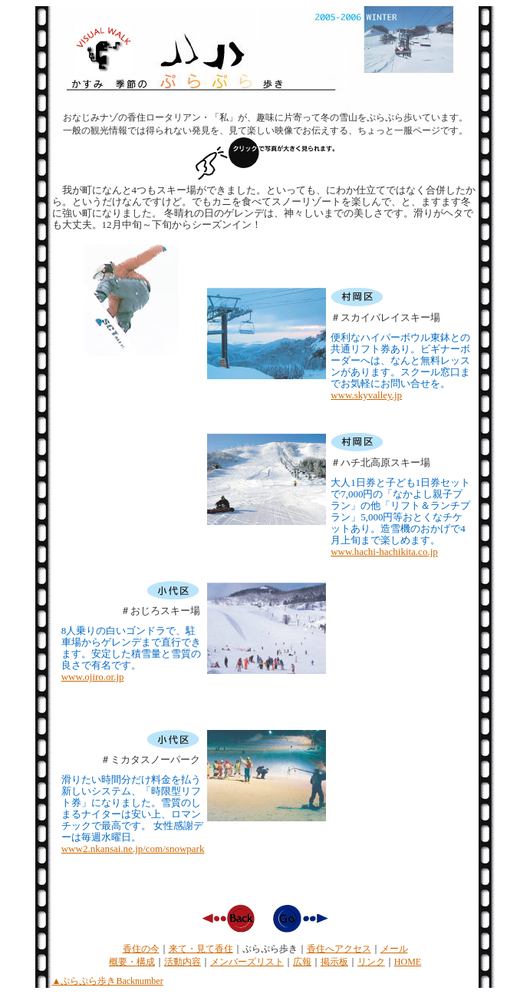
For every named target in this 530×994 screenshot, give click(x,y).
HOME (407, 961)
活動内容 (182, 961)
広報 (302, 961)
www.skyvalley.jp (366, 395)
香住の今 (141, 948)
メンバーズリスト (247, 961)
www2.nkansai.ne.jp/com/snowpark (133, 848)
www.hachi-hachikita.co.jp (384, 551)
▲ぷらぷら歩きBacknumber (107, 981)
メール (394, 948)
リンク (371, 961)
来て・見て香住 (201, 948)
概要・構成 (132, 961)
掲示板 (334, 961)
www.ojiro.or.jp (92, 676)
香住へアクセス (339, 948)
